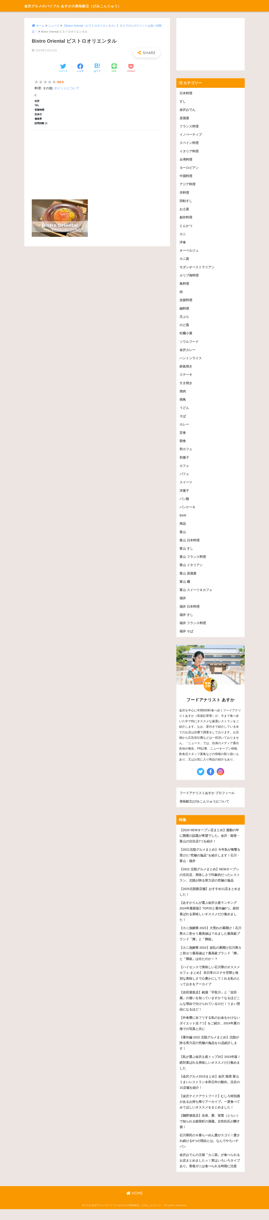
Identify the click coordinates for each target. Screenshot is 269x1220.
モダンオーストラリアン (197, 269)
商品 (183, 528)
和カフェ (186, 453)
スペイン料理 (189, 143)
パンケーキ (187, 511)
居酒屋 (184, 118)
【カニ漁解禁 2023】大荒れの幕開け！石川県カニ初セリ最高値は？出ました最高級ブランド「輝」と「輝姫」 (210, 941)
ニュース (53, 25)
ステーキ (186, 378)
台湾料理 (186, 160)
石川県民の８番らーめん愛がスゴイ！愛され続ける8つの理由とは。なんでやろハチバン (210, 1151)
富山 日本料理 (190, 545)
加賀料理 (186, 302)
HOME (134, 1204)
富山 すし (186, 553)
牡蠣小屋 (186, 336)
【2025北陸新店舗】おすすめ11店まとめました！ (210, 898)
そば (183, 419)
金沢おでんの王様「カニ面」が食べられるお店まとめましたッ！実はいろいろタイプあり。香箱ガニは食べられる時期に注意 (210, 1171)
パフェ (184, 478)
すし (183, 102)
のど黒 (184, 327)
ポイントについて (66, 88)
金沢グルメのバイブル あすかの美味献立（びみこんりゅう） (87, 5)
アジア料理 (187, 185)
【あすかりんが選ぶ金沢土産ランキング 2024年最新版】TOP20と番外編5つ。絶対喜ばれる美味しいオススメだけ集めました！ (209, 918)
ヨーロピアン (189, 168)
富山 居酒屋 (188, 579)
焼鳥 (183, 403)
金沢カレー (187, 353)
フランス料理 (189, 127)
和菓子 (184, 461)
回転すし (186, 202)
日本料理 (186, 93)
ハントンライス (191, 361)
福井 (183, 604)
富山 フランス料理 (193, 562)
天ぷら (184, 319)
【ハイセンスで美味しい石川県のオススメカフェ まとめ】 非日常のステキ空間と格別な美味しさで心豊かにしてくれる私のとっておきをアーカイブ (210, 983)
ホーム (40, 25)
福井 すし (186, 620)
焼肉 (183, 394)
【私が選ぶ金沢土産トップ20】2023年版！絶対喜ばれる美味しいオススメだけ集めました (210, 1071)
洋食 (183, 244)
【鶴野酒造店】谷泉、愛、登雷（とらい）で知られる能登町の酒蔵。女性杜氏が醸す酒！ (210, 1131)
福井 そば (186, 637)
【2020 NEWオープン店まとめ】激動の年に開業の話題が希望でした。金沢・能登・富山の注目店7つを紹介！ (210, 842)
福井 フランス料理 (193, 629)
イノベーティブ (191, 135)
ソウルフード (189, 344)
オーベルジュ (189, 252)
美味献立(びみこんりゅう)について (204, 807)
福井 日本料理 (190, 612)
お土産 (184, 210)
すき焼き (186, 386)
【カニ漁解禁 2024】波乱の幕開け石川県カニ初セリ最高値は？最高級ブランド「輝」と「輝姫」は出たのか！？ (210, 961)
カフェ (184, 470)
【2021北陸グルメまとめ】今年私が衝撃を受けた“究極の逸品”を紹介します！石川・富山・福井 (210, 861)
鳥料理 (184, 286)
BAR (183, 520)
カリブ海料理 (189, 277)
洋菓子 (184, 495)
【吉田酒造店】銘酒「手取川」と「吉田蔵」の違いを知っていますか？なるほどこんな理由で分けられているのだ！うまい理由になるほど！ (210, 1009)
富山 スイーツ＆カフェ (196, 595)
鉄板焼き (186, 369)
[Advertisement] (97, 160)
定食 (183, 436)
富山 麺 (185, 587)
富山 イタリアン (191, 570)
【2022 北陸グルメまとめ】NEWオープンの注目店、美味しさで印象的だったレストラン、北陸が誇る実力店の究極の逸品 (210, 881)
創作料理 (186, 219)
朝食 (183, 445)
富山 (183, 537)
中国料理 (186, 177)
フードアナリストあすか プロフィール (207, 799)
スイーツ (186, 486)
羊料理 (184, 193)
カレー (184, 428)
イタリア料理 (189, 152)
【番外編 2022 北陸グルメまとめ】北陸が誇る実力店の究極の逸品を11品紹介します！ (209, 1052)
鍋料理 (184, 311)
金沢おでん (187, 110)
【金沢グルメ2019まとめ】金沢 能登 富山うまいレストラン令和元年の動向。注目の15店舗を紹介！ (210, 1091)
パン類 (184, 503)
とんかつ (186, 227)
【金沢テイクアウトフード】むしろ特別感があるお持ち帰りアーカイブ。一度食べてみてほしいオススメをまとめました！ (210, 1111)
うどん (184, 411)
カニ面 (184, 260)
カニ (183, 235)
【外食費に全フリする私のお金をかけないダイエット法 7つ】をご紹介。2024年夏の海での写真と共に (210, 1032)
